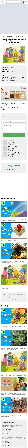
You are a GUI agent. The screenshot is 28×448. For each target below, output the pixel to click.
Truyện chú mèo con (7, 36)
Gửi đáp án (14, 136)
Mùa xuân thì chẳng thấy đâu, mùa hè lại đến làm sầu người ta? (13, 427)
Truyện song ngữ (12, 298)
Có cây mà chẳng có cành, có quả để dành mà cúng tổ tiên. (14, 289)
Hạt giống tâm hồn (14, 301)
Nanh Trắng (10, 67)
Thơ (19, 298)
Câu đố (9, 69)
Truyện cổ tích (21, 295)
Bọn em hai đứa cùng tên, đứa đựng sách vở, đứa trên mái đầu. (13, 417)
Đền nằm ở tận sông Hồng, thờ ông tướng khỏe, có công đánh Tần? (12, 263)
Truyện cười (12, 295)
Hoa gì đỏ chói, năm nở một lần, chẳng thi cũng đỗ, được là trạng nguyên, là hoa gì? (13, 439)
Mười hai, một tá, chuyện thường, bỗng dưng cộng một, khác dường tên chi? (13, 221)
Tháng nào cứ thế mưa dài (8, 242)
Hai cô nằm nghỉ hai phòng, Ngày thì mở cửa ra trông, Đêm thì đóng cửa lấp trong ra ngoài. (14, 395)
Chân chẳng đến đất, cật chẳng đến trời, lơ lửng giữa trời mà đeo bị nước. (13, 350)
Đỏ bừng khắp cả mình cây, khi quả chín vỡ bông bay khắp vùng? (13, 328)
